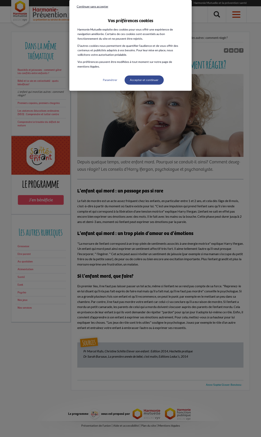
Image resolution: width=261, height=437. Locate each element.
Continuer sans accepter (92, 6)
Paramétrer (110, 80)
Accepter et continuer (144, 80)
